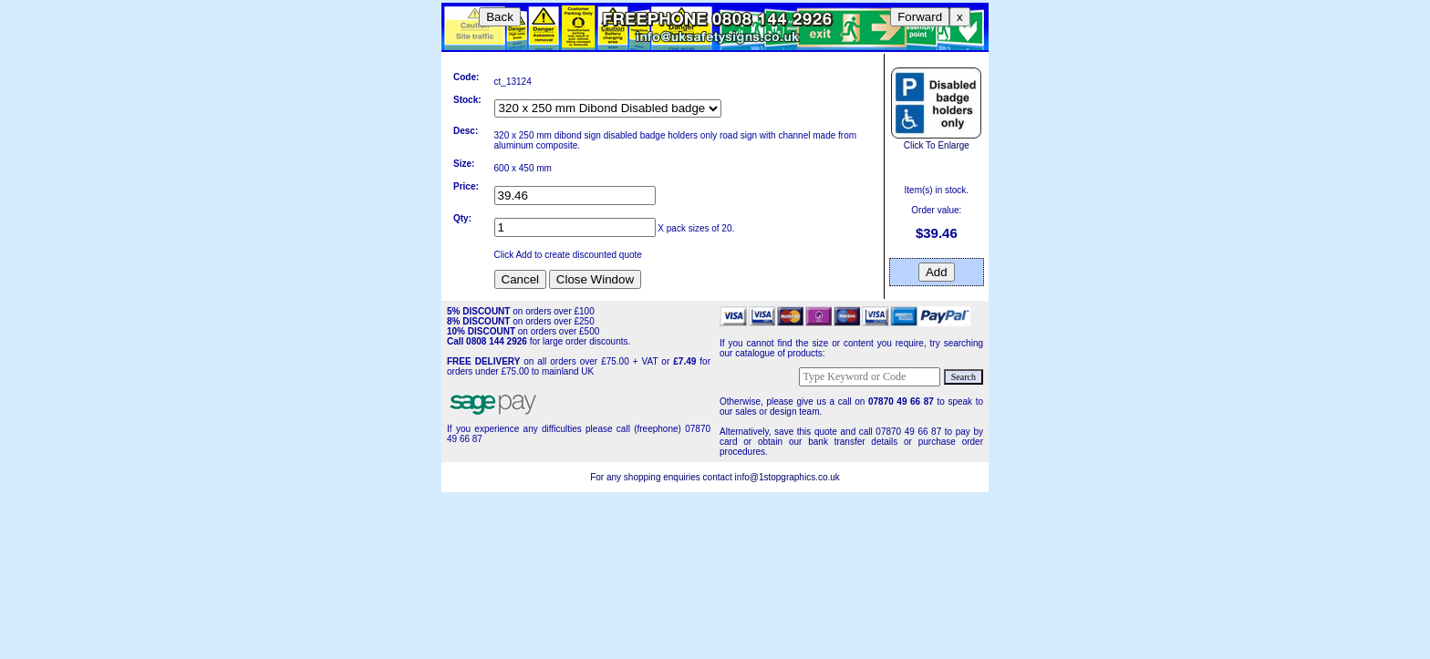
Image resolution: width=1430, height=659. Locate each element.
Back (499, 17)
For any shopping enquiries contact (662, 477)
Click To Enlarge (936, 140)
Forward (919, 17)
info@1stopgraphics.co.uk (787, 477)
